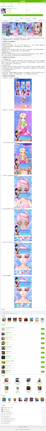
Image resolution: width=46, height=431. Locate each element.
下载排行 (40, 20)
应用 (19, 3)
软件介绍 (5, 20)
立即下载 (23, 15)
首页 (4, 3)
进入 (43, 328)
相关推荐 (17, 20)
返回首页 (17, 429)
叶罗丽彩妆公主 (28, 18)
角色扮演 (16, 18)
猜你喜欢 (28, 20)
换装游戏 (11, 18)
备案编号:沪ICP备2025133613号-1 (25, 429)
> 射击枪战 (11, 6)
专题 (27, 3)
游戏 (11, 3)
